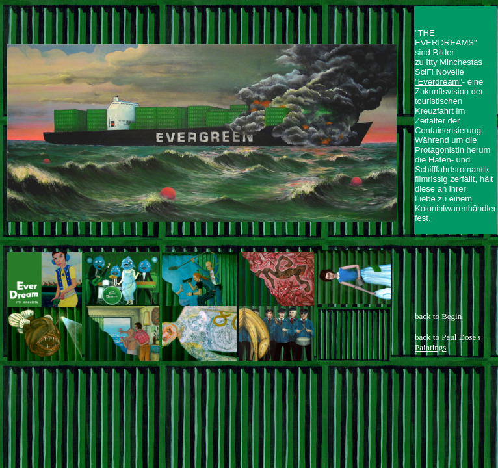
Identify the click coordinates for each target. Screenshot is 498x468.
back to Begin (438, 316)
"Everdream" (438, 81)
